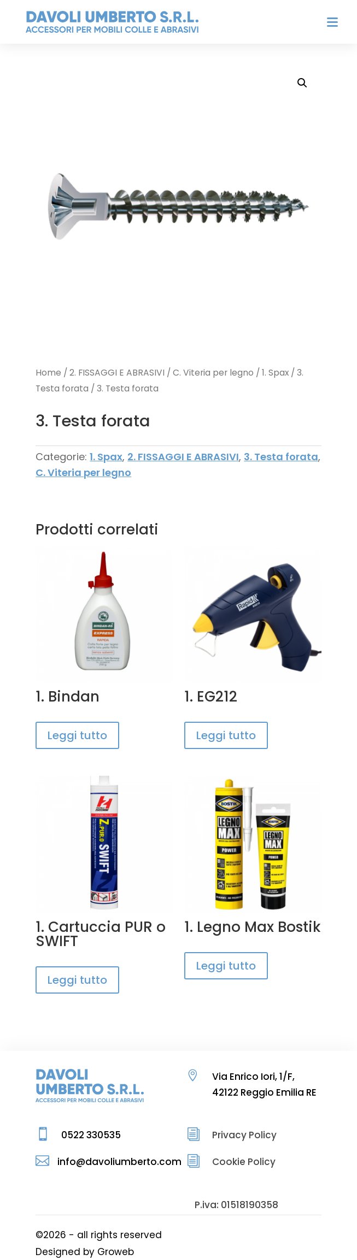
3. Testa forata (281, 456)
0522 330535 (91, 1135)
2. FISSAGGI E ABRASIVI (117, 372)
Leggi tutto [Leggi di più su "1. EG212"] (226, 735)
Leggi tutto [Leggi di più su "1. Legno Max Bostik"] (226, 965)
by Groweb (108, 1251)
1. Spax (275, 372)
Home (48, 372)
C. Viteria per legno (213, 372)
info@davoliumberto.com (119, 1161)
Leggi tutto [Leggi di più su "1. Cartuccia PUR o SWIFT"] (77, 980)
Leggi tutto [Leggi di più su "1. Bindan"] (77, 735)
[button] (302, 83)
